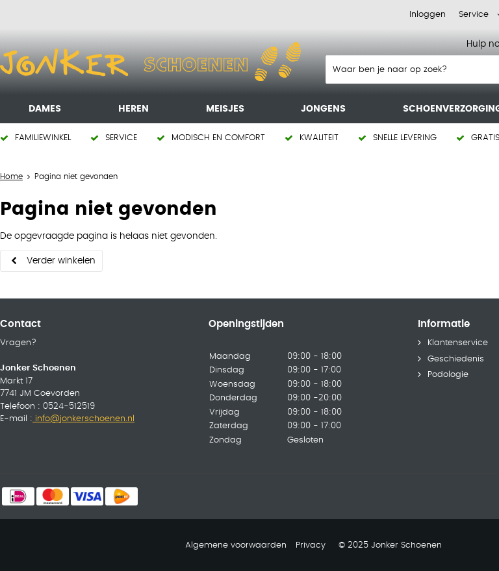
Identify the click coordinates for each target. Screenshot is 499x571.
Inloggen (427, 14)
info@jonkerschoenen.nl (83, 419)
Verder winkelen (61, 260)
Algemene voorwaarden (236, 545)
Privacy (311, 545)
